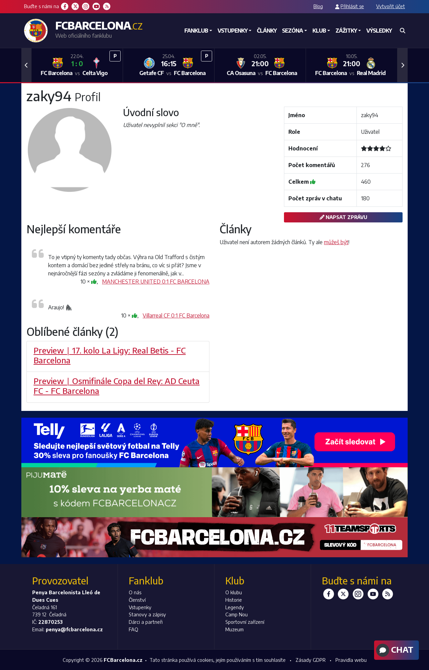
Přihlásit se (352, 6)
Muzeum (234, 629)
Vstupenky (140, 607)
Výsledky (379, 30)
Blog (318, 6)
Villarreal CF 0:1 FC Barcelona (176, 315)
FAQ (133, 629)
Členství (137, 600)
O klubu (233, 592)
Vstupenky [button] (232, 30)
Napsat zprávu (343, 217)
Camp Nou (236, 614)
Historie (233, 600)
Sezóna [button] (292, 30)
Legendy (234, 607)
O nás (135, 592)
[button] (26, 65)
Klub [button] (319, 30)
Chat (393, 650)
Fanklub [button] (196, 30)
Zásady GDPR (310, 660)
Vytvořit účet (390, 6)
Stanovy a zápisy (147, 614)
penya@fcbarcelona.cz (74, 629)
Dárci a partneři (146, 622)
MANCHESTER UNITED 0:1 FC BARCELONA (155, 281)
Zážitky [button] (346, 30)
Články (267, 30)
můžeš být (336, 242)
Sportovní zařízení (244, 622)
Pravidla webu (351, 660)
